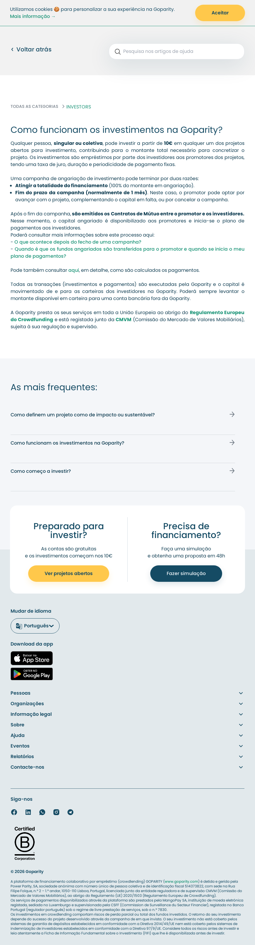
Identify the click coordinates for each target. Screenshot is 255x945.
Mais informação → (33, 16)
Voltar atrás (31, 49)
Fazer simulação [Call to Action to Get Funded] (186, 573)
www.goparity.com (181, 881)
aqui (73, 270)
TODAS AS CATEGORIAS (34, 106)
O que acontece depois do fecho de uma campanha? (77, 242)
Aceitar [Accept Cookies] (220, 12)
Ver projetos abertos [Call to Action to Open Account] (69, 573)
